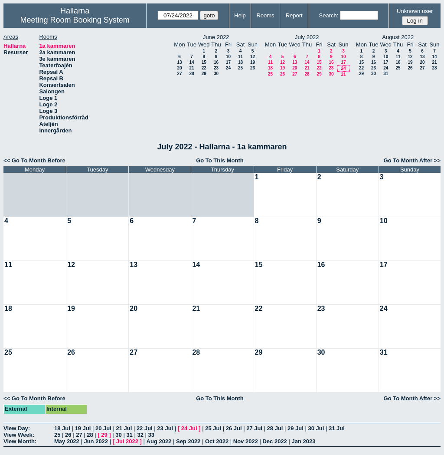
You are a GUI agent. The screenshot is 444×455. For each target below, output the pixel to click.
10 (228, 56)
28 (191, 73)
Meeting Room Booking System (75, 20)
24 (228, 68)
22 (204, 68)
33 (151, 435)
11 (240, 56)
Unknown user (415, 11)
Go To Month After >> (412, 160)
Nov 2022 (245, 441)
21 (191, 68)
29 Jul (295, 428)
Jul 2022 (127, 441)
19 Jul (83, 428)
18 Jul (62, 428)
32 (140, 435)
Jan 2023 (303, 441)
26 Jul (234, 428)
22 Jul (145, 428)
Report (294, 15)
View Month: (19, 441)
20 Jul (103, 428)
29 (204, 73)
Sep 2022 (188, 441)
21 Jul (124, 428)
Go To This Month (220, 160)
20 (179, 68)
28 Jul (275, 428)
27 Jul (254, 428)
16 (216, 62)
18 (240, 62)
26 (252, 68)
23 (216, 68)
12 (252, 56)
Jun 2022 (96, 441)
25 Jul (213, 428)
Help (240, 15)
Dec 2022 (274, 441)
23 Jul (165, 428)
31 (343, 74)
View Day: (16, 428)
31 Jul (337, 428)
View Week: (18, 435)
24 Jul (189, 428)
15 (204, 62)
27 (179, 73)
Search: (328, 15)
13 (179, 62)
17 (228, 62)
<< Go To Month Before (34, 160)
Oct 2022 (217, 441)
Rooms (265, 15)
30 (216, 73)
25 (240, 68)
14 (191, 62)
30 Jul (316, 428)
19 (252, 62)
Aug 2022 (159, 441)
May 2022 (66, 441)
